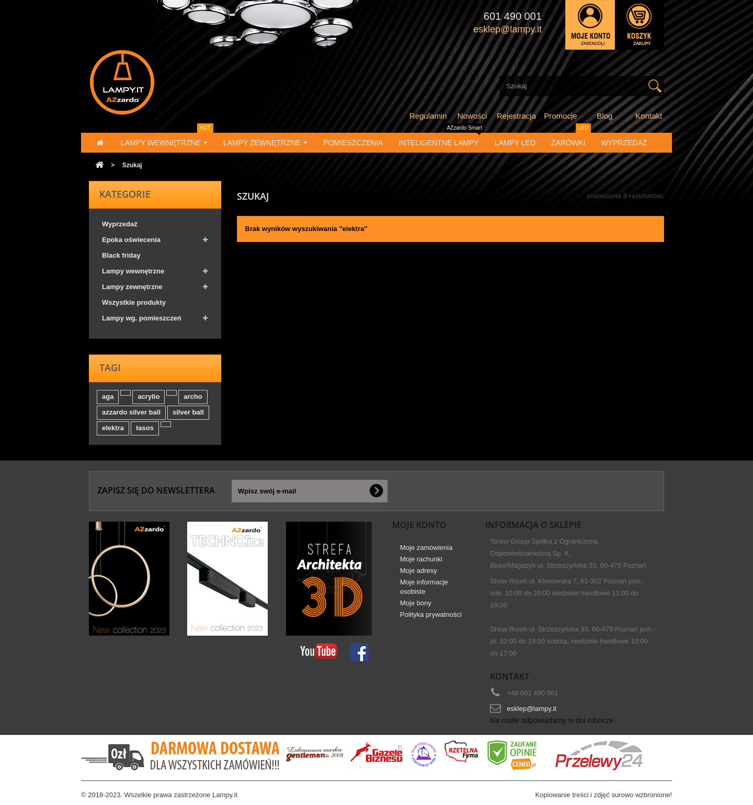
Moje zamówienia (426, 547)
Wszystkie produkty (134, 302)
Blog (604, 115)
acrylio (148, 396)
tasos (145, 428)
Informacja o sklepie (533, 525)
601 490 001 (513, 16)
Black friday (121, 255)
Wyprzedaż (120, 224)
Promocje (560, 115)
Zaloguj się (590, 25)
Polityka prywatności (431, 614)
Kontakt (648, 115)
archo (193, 396)
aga (107, 396)
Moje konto (419, 525)
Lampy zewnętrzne (132, 287)
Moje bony (415, 603)
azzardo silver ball (131, 412)
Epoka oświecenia (131, 240)
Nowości (472, 115)
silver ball (188, 412)
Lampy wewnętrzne (133, 271)
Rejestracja (516, 115)
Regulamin (428, 115)
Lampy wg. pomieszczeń (141, 318)
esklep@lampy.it (531, 708)
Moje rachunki (421, 559)
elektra (113, 428)
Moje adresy (418, 570)
